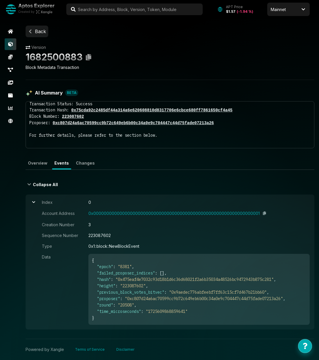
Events (61, 163)
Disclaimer (125, 349)
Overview (37, 163)
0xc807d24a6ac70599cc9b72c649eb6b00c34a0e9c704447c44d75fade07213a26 (133, 123)
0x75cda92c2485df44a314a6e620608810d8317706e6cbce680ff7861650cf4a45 (151, 110)
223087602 (73, 116)
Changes (85, 163)
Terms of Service (90, 349)
